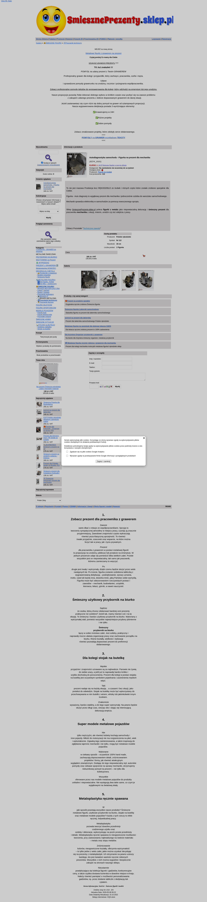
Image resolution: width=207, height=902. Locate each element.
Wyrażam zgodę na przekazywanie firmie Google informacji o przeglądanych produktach (103, 456)
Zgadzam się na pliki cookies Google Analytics (87, 452)
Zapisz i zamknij (103, 461)
